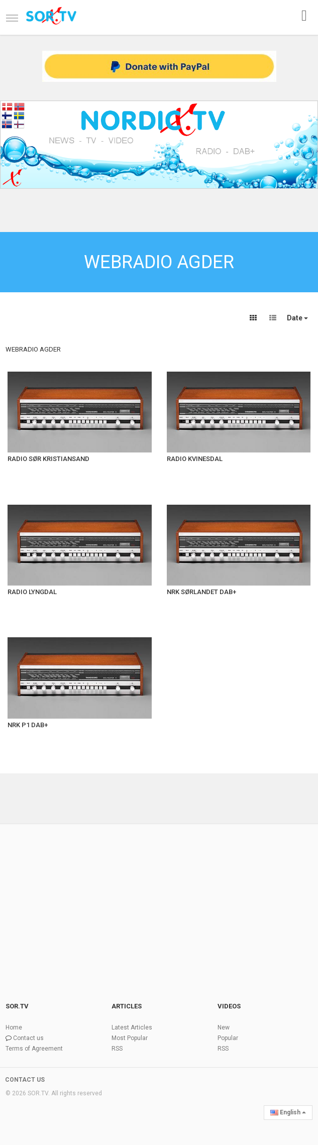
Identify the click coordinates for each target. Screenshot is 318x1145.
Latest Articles (132, 1027)
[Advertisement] (159, 900)
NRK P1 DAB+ (28, 725)
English (288, 1112)
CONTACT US (25, 1079)
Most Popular (130, 1038)
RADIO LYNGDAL (32, 592)
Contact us (28, 1038)
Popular (228, 1038)
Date (297, 318)
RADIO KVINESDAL (195, 459)
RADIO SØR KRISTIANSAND (48, 459)
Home (14, 1027)
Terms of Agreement (34, 1048)
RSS (117, 1048)
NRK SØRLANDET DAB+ (201, 592)
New (224, 1027)
